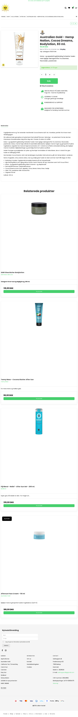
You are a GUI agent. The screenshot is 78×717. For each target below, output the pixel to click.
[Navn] (20, 635)
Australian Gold (5, 661)
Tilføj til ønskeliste (46, 86)
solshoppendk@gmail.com (66, 672)
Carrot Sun (4, 667)
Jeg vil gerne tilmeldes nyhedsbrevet (22, 642)
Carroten (4, 670)
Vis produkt (39, 291)
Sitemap (55, 683)
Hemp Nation (5, 678)
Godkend (6, 645)
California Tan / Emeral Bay (9, 664)
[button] (72, 23)
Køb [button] (49, 81)
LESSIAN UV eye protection (9, 681)
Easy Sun (3, 672)
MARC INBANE (5, 683)
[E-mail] (20, 638)
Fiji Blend (3, 675)
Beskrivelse (4, 126)
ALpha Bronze (5, 659)
